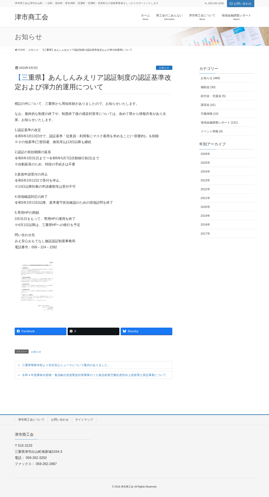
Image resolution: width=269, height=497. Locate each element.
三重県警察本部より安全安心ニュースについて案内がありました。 (66, 365)
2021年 (205, 198)
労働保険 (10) (210, 113)
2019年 (205, 215)
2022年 (205, 189)
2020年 (205, 207)
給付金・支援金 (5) (213, 96)
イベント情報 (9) (212, 131)
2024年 (205, 171)
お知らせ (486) (210, 78)
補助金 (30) (208, 87)
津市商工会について (31, 419)
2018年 (205, 224)
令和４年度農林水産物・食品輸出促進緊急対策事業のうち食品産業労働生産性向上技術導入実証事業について (94, 375)
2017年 (205, 233)
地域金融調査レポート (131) (219, 122)
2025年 (205, 162)
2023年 (205, 180)
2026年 (205, 153)
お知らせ (164, 67)
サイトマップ (84, 419)
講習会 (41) (208, 104)
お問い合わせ (241, 3)
